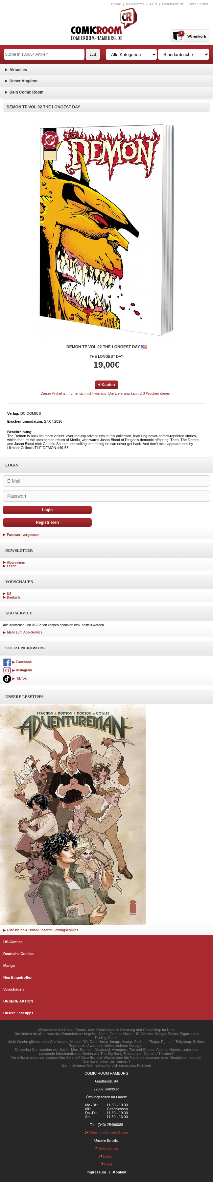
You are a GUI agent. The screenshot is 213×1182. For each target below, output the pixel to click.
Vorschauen (13, 989)
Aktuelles (18, 70)
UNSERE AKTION (18, 1001)
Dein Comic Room (26, 92)
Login (47, 510)
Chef (106, 1164)
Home (116, 4)
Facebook (17, 662)
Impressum (96, 1172)
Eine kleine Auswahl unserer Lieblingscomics (40, 930)
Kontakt (119, 1172)
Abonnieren (16, 562)
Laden (106, 1156)
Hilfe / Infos (198, 4)
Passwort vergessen (23, 535)
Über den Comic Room (106, 1133)
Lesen (11, 566)
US (9, 594)
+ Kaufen (106, 384)
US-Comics (13, 942)
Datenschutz (172, 4)
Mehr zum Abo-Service (22, 632)
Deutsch (13, 597)
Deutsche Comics (18, 954)
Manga (9, 966)
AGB (153, 4)
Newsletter (135, 4)
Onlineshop (106, 1148)
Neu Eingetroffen (18, 977)
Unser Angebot (24, 81)
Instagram (17, 670)
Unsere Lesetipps (18, 1013)
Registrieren (47, 522)
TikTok (15, 678)
